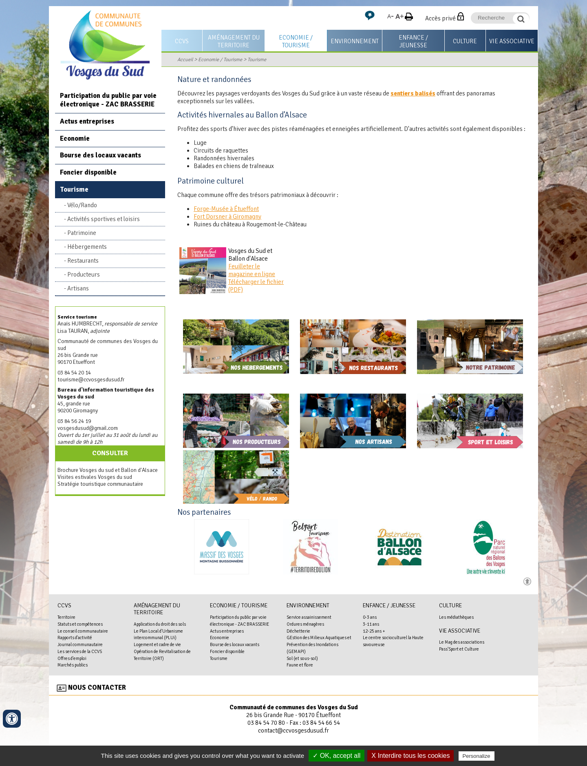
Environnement (355, 41)
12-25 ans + (374, 631)
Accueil (185, 59)
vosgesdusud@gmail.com (87, 428)
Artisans (78, 288)
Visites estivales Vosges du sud (94, 477)
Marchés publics (72, 665)
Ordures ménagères (305, 624)
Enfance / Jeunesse (413, 41)
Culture (465, 41)
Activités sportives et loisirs (103, 219)
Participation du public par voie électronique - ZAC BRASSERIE (108, 99)
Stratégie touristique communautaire (100, 483)
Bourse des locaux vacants (100, 155)
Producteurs (83, 274)
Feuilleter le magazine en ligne (251, 270)
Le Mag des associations (461, 642)
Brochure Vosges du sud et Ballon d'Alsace (107, 470)
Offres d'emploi (71, 658)
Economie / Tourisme (296, 41)
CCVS (182, 41)
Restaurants (83, 260)
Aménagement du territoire (234, 41)
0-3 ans (370, 617)
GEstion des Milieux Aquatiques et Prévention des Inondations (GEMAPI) (319, 644)
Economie (75, 138)
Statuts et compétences (80, 624)
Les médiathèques (456, 617)
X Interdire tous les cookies (410, 755)
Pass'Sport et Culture (459, 649)
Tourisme (256, 59)
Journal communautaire (80, 644)
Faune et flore (300, 665)
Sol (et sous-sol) (302, 658)
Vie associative (511, 41)
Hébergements (87, 246)
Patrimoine (81, 233)
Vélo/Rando (82, 205)
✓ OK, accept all (336, 755)
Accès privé (440, 18)
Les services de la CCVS (79, 651)
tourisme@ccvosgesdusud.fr (90, 379)
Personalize (476, 756)
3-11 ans (371, 624)
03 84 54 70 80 (266, 722)
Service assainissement (309, 617)
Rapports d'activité (74, 637)
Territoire (66, 617)
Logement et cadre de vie (157, 644)
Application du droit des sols (160, 624)
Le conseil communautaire (82, 631)
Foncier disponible (88, 172)
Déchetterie (298, 631)
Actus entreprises (87, 121)
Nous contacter (97, 687)
